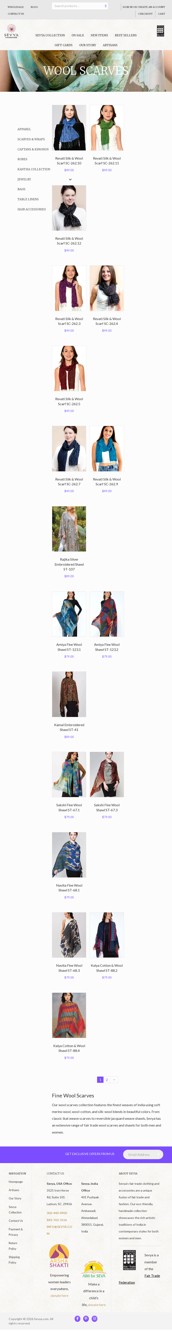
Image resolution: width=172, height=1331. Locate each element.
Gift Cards (63, 45)
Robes (22, 159)
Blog (34, 7)
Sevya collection (50, 35)
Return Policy (13, 1245)
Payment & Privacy (16, 1231)
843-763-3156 (57, 1220)
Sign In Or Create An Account (144, 7)
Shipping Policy (14, 1259)
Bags (21, 189)
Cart (161, 13)
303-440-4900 (57, 1213)
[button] (70, 129)
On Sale (78, 35)
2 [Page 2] (107, 1080)
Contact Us (16, 13)
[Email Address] (143, 1154)
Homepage (16, 1181)
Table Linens (28, 199)
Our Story (87, 45)
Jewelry (24, 179)
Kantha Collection (33, 169)
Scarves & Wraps (31, 139)
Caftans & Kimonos (33, 149)
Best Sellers (126, 35)
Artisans (110, 45)
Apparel (24, 129)
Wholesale (16, 7)
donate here (59, 1293)
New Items (99, 35)
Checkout (145, 13)
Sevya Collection (15, 1209)
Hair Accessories (31, 209)
